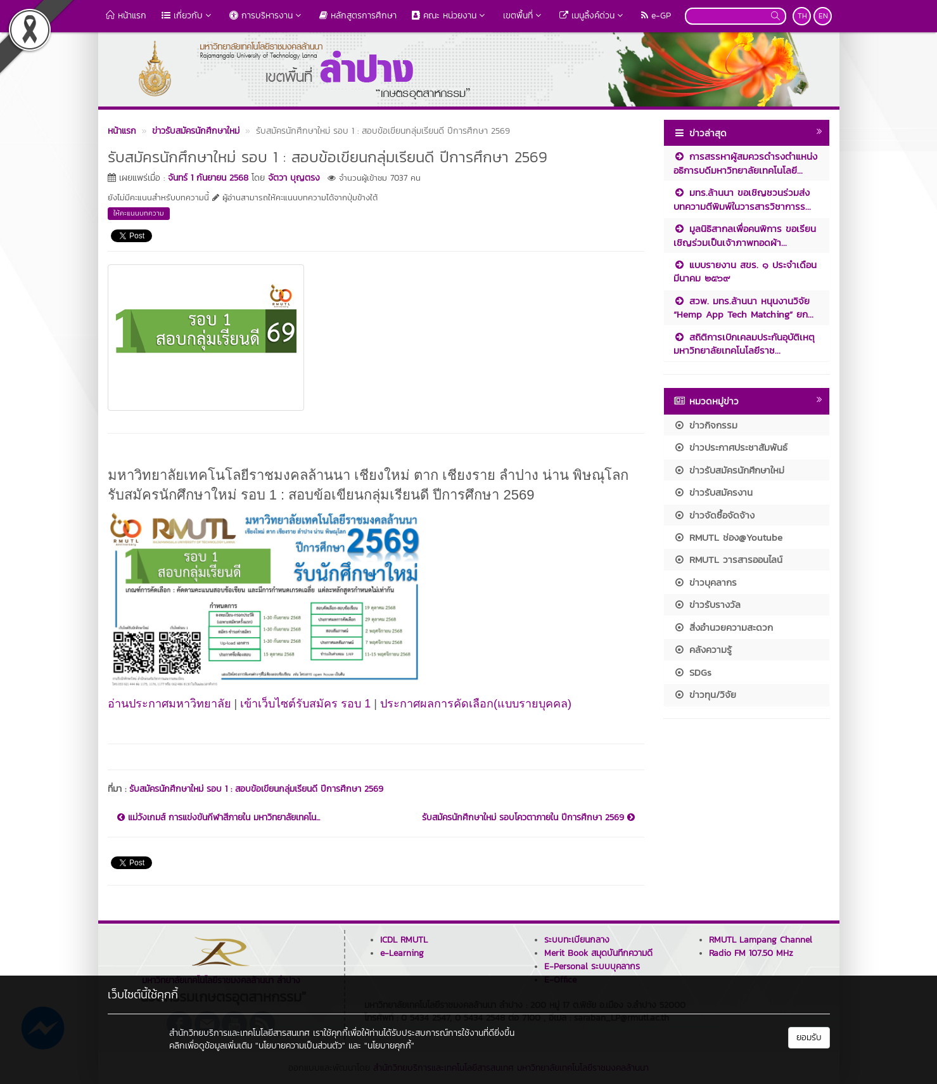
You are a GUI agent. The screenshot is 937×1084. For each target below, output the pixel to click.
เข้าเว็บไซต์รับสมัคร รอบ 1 (305, 703)
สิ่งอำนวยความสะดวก (723, 627)
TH (802, 16)
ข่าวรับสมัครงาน (713, 492)
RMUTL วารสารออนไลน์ (727, 559)
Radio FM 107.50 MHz (751, 953)
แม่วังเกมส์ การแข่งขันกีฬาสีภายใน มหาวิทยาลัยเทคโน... (218, 817)
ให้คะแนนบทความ (138, 213)
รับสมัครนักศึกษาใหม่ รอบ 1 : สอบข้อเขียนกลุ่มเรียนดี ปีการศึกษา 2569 (256, 789)
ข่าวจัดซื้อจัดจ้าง (714, 515)
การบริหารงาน (266, 15)
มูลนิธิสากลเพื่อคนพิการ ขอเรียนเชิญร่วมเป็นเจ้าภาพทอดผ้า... (744, 235)
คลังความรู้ (702, 649)
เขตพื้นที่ (523, 15)
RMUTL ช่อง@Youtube (727, 537)
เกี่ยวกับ (188, 15)
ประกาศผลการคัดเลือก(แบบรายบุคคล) (475, 703)
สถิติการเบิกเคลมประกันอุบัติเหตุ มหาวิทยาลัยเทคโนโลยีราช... (744, 344)
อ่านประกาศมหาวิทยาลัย (169, 703)
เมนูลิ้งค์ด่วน (592, 15)
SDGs (692, 672)
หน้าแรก (126, 15)
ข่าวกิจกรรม (705, 425)
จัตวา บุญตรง (294, 177)
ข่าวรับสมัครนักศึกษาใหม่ (728, 470)
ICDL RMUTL (404, 939)
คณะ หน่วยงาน (450, 15)
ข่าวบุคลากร (705, 582)
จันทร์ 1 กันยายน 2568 (208, 177)
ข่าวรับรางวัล (707, 604)
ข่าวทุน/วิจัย (704, 694)
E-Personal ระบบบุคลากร (592, 966)
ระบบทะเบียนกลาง (576, 939)
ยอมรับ (809, 1037)
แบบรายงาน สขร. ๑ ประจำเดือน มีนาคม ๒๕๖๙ (745, 271)
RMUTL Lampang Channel (760, 939)
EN (823, 16)
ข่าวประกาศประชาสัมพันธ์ (730, 447)
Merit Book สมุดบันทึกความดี (598, 953)
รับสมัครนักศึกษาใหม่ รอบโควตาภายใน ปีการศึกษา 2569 (528, 817)
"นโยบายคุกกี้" (389, 1045)
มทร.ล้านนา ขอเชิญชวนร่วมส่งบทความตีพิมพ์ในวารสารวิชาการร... (742, 199)
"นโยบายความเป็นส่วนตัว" (300, 1045)
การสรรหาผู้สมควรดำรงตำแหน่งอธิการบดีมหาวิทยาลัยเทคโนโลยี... (745, 163)
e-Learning (402, 953)
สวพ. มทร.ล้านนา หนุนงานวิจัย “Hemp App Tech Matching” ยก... (743, 307)
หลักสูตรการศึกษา (358, 15)
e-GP (656, 15)
